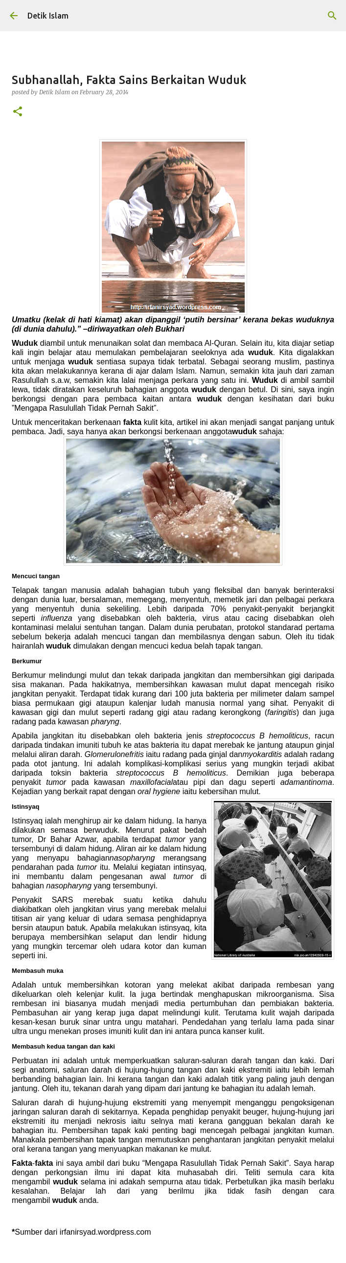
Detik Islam (48, 15)
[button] (17, 112)
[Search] (332, 15)
